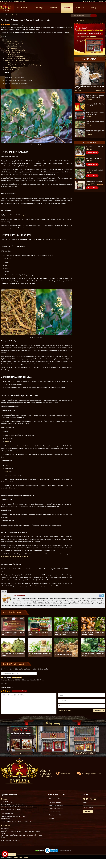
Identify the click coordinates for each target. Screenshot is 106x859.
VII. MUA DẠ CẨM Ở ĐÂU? (12, 69)
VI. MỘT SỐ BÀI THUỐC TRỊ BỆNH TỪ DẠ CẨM (17, 60)
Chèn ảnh (60, 710)
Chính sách (80, 8)
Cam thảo (7, 472)
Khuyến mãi (54, 8)
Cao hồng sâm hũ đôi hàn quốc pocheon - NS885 (94, 182)
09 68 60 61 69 (21, 1)
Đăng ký (88, 811)
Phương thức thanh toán (56, 805)
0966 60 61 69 (7, 1)
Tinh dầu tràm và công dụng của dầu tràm (40, 654)
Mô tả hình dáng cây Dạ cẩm (16, 44)
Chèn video (67, 710)
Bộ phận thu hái (12, 48)
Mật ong (7, 441)
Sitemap (51, 818)
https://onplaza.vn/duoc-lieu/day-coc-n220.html (14, 556)
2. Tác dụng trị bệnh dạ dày (15, 56)
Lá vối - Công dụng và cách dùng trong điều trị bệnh (66, 633)
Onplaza (81, 20)
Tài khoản (93, 1)
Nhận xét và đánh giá (7, 688)
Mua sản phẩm (92, 152)
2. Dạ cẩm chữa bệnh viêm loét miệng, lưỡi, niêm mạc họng (24, 65)
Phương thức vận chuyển (56, 808)
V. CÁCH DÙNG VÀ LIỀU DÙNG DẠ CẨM (15, 58)
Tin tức (68, 8)
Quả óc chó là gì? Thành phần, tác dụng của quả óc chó (93, 633)
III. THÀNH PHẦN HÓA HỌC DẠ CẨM (15, 50)
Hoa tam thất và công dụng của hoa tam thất (93, 654)
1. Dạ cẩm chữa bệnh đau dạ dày (17, 63)
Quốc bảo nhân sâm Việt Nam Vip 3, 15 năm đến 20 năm (94, 159)
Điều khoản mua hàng (55, 799)
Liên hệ (93, 8)
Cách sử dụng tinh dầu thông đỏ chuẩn (40, 633)
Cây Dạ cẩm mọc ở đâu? (15, 46)
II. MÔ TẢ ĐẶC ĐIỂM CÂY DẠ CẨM (14, 42)
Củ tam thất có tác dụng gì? (63, 654)
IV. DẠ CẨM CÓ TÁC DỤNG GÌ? (13, 52)
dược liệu (24, 215)
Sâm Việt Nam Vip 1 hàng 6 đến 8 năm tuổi (94, 170)
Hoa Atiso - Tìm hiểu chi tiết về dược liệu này (13, 654)
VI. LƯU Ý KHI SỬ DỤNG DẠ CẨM (14, 67)
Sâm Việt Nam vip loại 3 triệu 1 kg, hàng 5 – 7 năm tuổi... (94, 147)
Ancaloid (53, 239)
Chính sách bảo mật (54, 812)
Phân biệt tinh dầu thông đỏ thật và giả (13, 633)
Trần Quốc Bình (19, 595)
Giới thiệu (39, 8)
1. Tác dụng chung (13, 54)
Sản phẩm (23, 8)
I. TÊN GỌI (7, 39)
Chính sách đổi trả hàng (55, 815)
